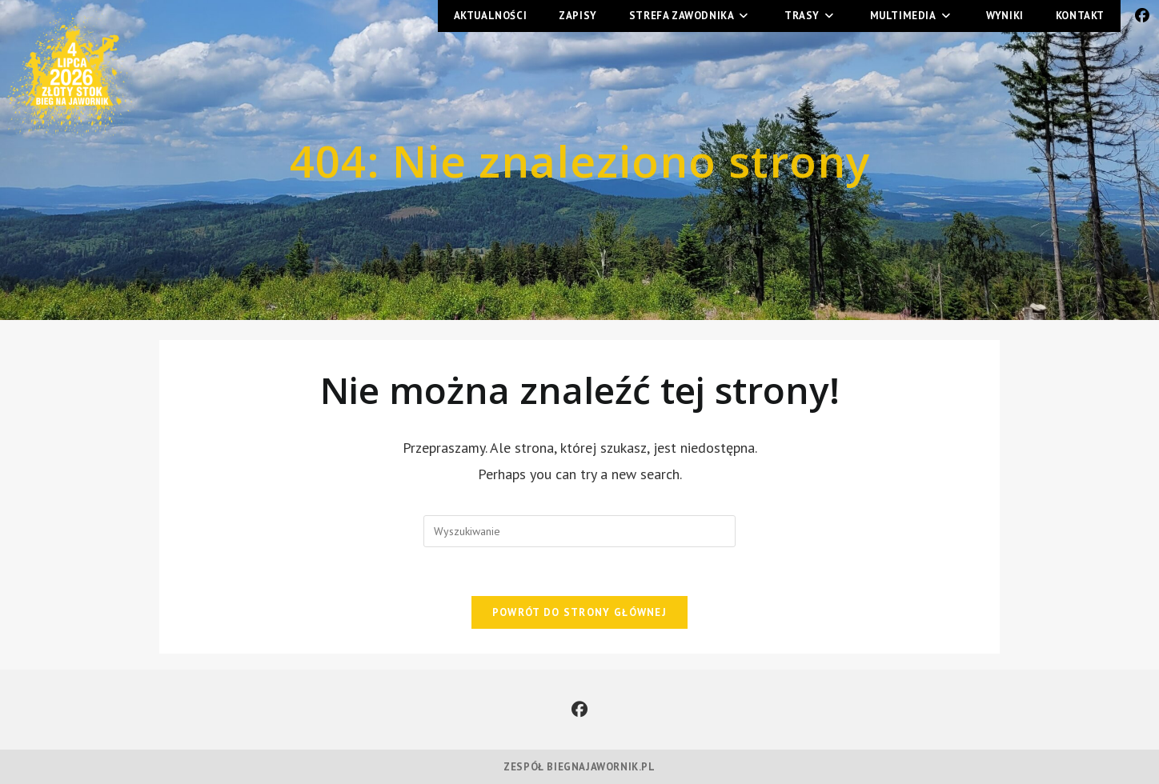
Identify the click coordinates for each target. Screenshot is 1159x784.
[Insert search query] (579, 531)
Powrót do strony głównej (579, 612)
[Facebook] (579, 710)
